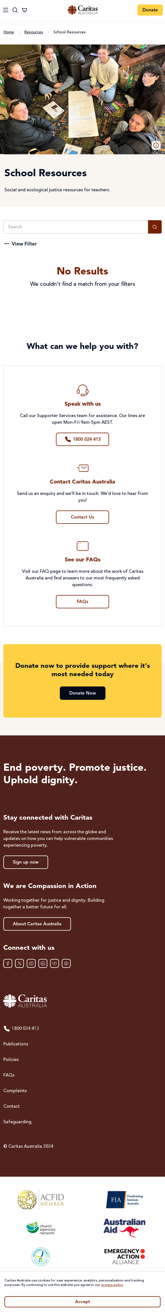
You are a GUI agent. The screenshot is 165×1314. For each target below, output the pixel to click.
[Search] (75, 227)
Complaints (15, 1091)
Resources (33, 32)
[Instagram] (31, 963)
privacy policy (112, 1285)
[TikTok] (66, 963)
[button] (156, 145)
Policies (11, 1060)
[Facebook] (7, 963)
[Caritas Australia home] (82, 1001)
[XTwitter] (19, 963)
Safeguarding (17, 1122)
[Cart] (24, 10)
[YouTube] (54, 963)
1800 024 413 (21, 1028)
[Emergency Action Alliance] (124, 1256)
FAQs (8, 1075)
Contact (11, 1106)
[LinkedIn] (42, 963)
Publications (15, 1044)
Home (8, 32)
